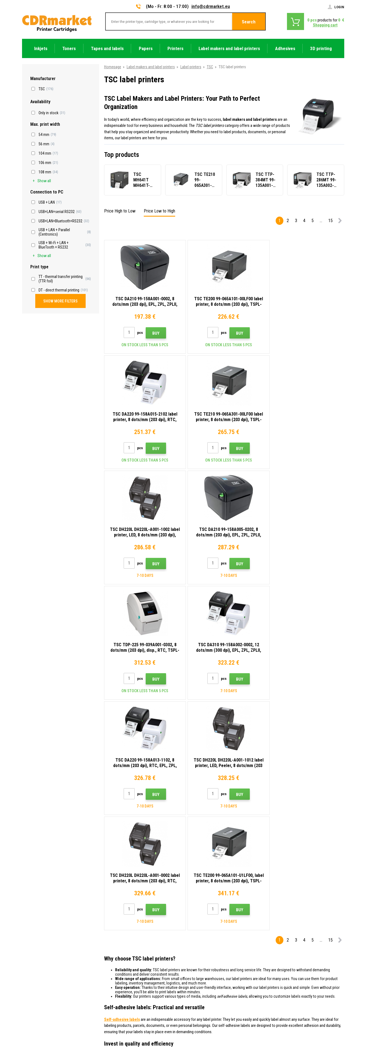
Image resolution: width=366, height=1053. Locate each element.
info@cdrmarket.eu (210, 6)
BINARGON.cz (333, 1027)
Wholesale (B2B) (118, 945)
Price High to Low (119, 211)
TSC (210, 67)
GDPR (109, 978)
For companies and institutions (129, 986)
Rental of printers (118, 994)
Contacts (112, 921)
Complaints (114, 961)
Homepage (112, 67)
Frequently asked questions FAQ (130, 953)
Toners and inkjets (205, 1045)
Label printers (190, 67)
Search (249, 21)
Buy (154, 333)
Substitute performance (124, 1002)
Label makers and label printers (151, 67)
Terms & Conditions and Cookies (131, 970)
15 (330, 220)
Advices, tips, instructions (125, 929)
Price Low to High (159, 211)
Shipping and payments (123, 937)
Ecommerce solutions (305, 1027)
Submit (291, 885)
